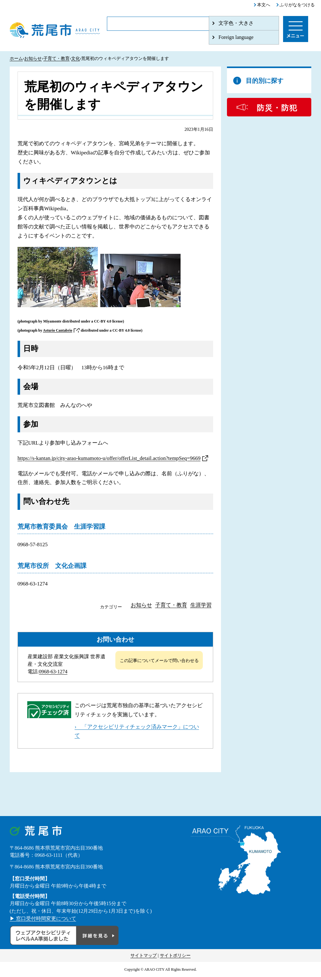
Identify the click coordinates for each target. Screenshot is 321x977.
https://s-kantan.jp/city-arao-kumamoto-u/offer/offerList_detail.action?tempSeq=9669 (109, 458)
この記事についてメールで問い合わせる (159, 660)
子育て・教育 (56, 58)
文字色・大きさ (236, 23)
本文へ (263, 5)
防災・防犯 (277, 108)
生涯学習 (201, 605)
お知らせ (33, 58)
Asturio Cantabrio (57, 330)
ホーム (16, 58)
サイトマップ (143, 955)
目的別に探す (264, 80)
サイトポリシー (175, 955)
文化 (75, 58)
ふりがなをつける (297, 5)
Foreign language (236, 37)
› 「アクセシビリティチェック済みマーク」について (137, 731)
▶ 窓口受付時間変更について (43, 918)
